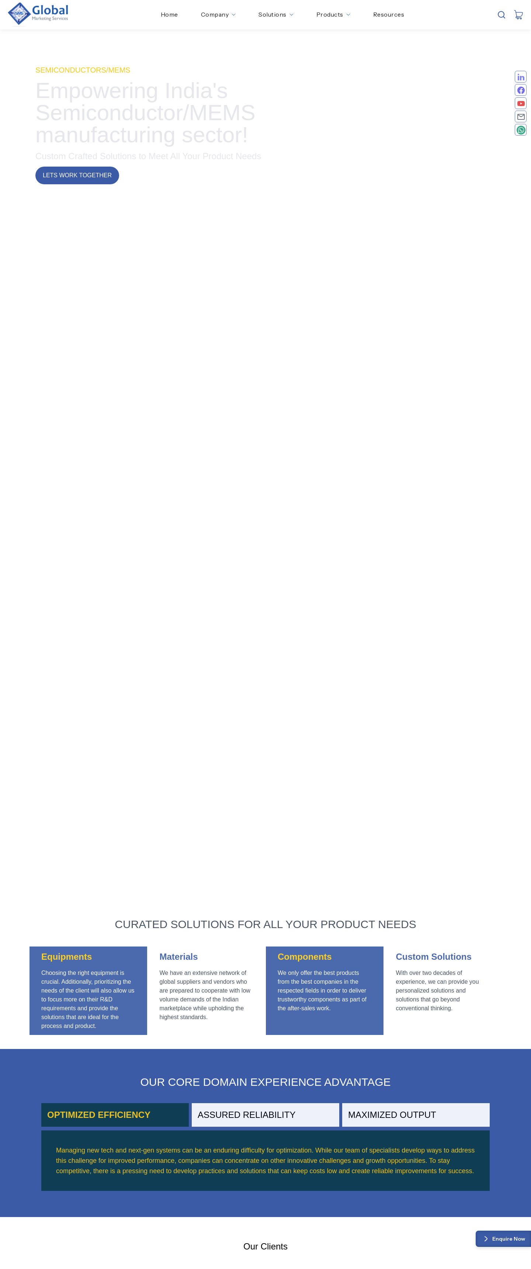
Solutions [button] (276, 14)
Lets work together (77, 175)
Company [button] (218, 14)
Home (169, 14)
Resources (389, 14)
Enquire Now (503, 1238)
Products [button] (333, 14)
